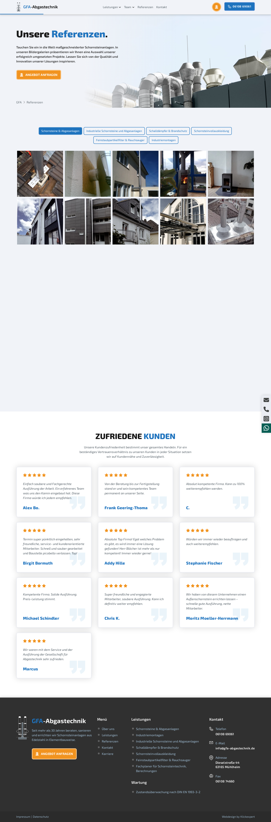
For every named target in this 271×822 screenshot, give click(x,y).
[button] (216, 7)
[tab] (60, 131)
